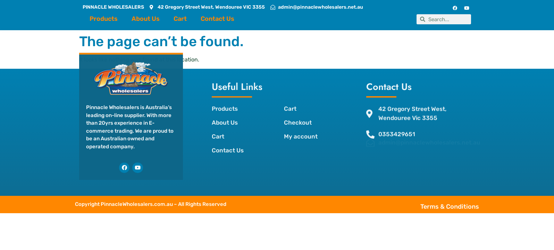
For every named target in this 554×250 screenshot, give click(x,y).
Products (104, 19)
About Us (146, 19)
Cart (180, 19)
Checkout (298, 113)
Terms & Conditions (466, 206)
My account (301, 127)
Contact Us (217, 19)
